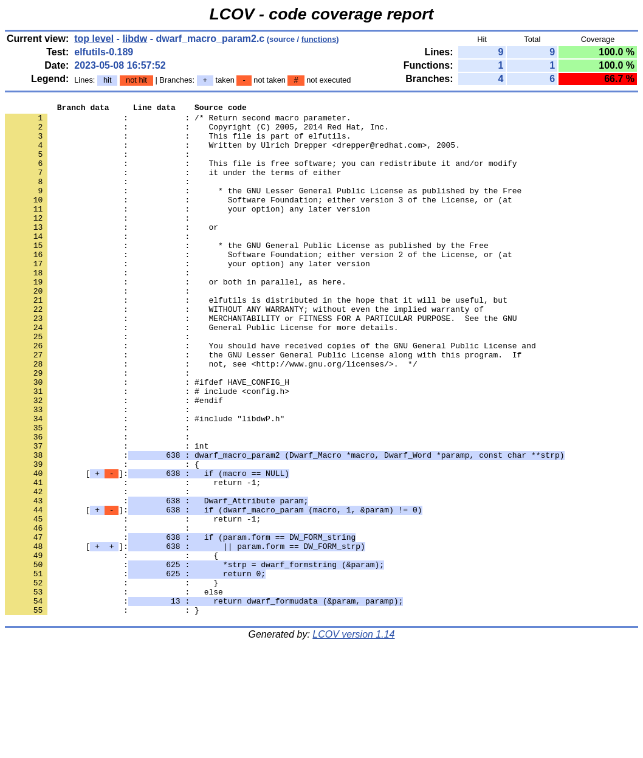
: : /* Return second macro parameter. (178, 120)
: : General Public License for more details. (201, 372)
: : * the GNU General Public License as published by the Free (247, 274)
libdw (134, 38)
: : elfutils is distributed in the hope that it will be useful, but (256, 339)
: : (99, 164)
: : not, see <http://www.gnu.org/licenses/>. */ (211, 416)
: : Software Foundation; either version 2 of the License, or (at (258, 285)
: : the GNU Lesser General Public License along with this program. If (263, 405)
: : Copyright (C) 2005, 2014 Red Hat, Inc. (197, 131)
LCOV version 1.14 (353, 736)
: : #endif (114, 460)
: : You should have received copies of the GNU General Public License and (270, 394)
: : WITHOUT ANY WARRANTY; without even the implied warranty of (244, 350)
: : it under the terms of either (173, 186)
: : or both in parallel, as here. (175, 317)
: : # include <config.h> (147, 449)
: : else (114, 689)
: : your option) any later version (187, 230)
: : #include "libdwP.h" (144, 482)
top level (94, 38)
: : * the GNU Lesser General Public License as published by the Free (263, 208)
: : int (106, 514)
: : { (102, 536)
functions (319, 39)
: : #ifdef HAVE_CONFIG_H (147, 438)
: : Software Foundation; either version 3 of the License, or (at (258, 219)
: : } (111, 679)
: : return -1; (133, 558)
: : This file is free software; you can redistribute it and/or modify (261, 175)
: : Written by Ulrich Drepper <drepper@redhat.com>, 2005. (232, 153)
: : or (111, 252)
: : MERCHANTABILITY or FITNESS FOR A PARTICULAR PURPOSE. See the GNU (261, 361)
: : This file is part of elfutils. (178, 142)
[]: (147, 547)
